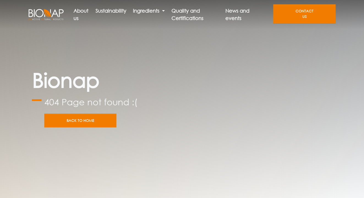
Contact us (304, 14)
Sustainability (110, 11)
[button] (149, 10)
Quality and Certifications (187, 14)
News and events (237, 14)
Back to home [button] (80, 120)
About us (80, 14)
